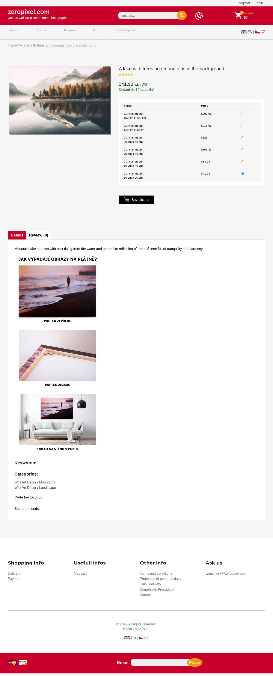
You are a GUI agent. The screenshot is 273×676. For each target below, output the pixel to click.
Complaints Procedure (157, 592)
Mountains (47, 485)
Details (17, 238)
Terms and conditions (156, 576)
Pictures (35, 34)
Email (122, 665)
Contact (146, 597)
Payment (14, 581)
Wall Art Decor (25, 485)
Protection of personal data (160, 581)
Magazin (60, 34)
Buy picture (136, 202)
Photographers (107, 34)
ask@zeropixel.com (231, 576)
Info (81, 34)
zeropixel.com (39, 15)
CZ (263, 33)
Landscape (47, 490)
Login (259, 3)
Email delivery (150, 587)
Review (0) (40, 238)
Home (12, 34)
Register (244, 3)
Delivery (14, 576)
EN (249, 33)
